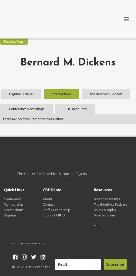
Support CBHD (54, 215)
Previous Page (14, 41)
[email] (78, 264)
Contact (49, 204)
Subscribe (115, 264)
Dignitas (10, 215)
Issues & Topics (105, 210)
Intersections (14, 210)
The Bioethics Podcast (110, 204)
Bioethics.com (104, 215)
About (47, 199)
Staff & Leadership (56, 210)
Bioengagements (107, 199)
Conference (12, 199)
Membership (13, 204)
